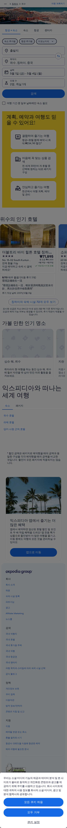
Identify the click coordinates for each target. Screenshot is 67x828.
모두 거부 (33, 812)
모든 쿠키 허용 (33, 802)
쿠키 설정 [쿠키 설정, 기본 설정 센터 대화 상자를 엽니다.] (33, 822)
